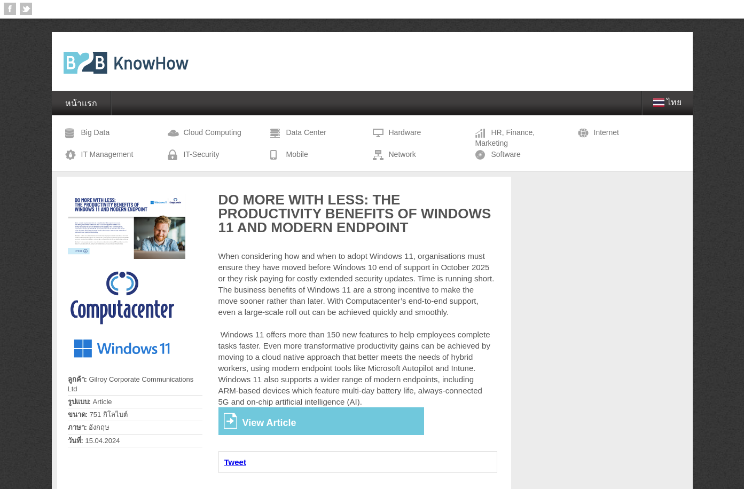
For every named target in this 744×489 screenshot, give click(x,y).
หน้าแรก (81, 103)
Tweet (235, 462)
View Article (269, 422)
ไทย (667, 102)
